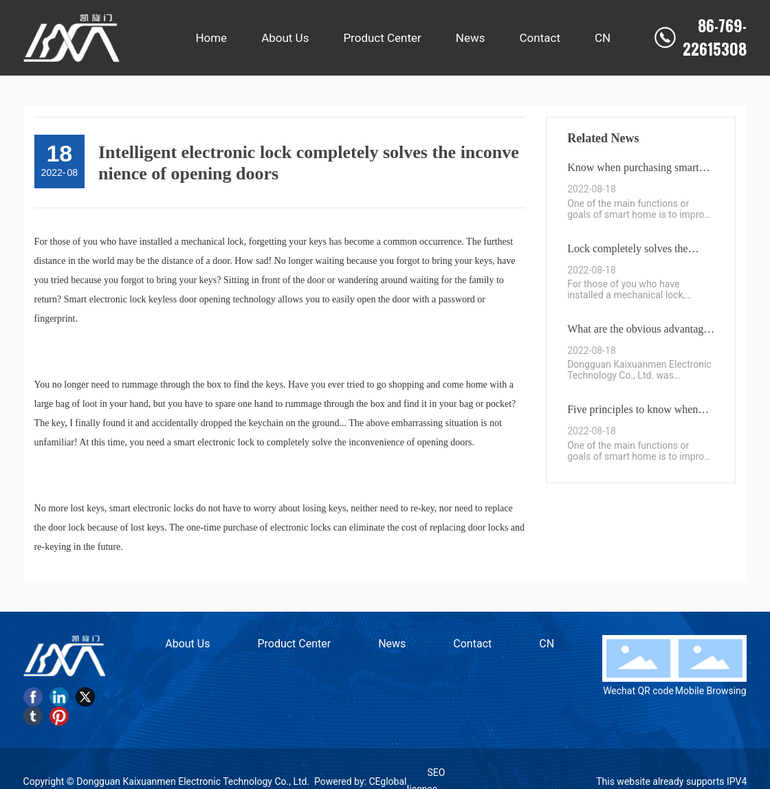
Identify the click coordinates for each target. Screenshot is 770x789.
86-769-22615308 (715, 37)
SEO (436, 772)
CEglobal (387, 781)
